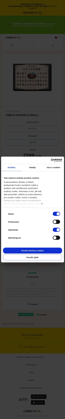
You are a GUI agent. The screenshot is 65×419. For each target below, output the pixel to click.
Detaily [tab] (32, 167)
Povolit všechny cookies (32, 250)
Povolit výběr (32, 257)
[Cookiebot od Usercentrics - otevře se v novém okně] (51, 160)
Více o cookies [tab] (53, 167)
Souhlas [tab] (11, 167)
